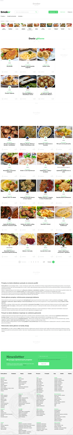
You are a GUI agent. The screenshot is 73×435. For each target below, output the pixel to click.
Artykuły (20, 16)
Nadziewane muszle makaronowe (25, 426)
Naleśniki (2, 384)
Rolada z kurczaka (57, 426)
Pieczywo (38, 373)
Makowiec (2, 401)
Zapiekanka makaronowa (23, 386)
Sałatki (61, 373)
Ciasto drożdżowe (4, 396)
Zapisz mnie (43, 363)
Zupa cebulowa (39, 392)
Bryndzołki (9, 66)
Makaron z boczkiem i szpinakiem (25, 431)
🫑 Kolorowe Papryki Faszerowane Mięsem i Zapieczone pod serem (46, 95)
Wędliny (70, 373)
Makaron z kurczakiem (23, 381)
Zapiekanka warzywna (41, 427)
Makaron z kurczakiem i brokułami (25, 423)
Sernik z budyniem (4, 395)
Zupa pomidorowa (40, 390)
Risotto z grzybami (22, 399)
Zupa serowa (39, 386)
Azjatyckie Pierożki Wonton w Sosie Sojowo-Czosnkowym (27, 199)
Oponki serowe (3, 412)
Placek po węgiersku (4, 425)
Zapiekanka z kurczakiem (41, 425)
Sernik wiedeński (22, 416)
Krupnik (20, 396)
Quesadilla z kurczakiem (58, 429)
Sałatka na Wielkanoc (58, 386)
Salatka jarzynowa (57, 384)
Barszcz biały (39, 384)
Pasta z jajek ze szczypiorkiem (24, 411)
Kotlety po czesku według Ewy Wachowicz (27, 225)
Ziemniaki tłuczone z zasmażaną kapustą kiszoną (9, 251)
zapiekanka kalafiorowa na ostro (63, 171)
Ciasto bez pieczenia (4, 403)
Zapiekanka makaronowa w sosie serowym (27, 425)
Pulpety (20, 380)
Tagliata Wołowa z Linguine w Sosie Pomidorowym (45, 198)
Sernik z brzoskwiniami (23, 415)
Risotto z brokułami (22, 400)
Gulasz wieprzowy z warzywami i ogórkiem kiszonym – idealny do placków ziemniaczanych (63, 253)
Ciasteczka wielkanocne (41, 399)
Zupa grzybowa (57, 397)
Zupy (55, 373)
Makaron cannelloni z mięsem (24, 433)
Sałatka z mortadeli (58, 388)
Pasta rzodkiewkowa (22, 414)
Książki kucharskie (11, 16)
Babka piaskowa (40, 403)
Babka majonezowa (40, 412)
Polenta (20, 405)
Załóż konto (62, 12)
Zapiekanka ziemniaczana (41, 426)
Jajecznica (2, 378)
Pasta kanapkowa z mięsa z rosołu (7, 388)
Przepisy (3, 16)
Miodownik (3, 405)
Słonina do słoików (57, 420)
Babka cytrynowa (40, 401)
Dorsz (20, 385)
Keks (55, 405)
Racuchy (2, 381)
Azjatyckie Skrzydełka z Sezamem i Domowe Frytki (9, 225)
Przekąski (47, 373)
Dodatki (30, 373)
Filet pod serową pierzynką (64, 143)
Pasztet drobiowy (40, 397)
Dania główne (9, 65)
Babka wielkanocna (40, 400)
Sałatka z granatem (58, 389)
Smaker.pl (2, 21)
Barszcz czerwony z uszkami (59, 395)
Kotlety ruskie (46, 66)
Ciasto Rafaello (3, 400)
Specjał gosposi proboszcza (63, 197)
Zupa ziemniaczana (40, 385)
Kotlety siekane (21, 384)
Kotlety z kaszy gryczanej (23, 397)
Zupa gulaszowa (40, 388)
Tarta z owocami (40, 410)
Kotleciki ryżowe (22, 404)
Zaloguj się (70, 12)
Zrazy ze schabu (22, 388)
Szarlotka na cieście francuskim (6, 414)
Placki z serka (3, 386)
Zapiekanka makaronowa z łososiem (45, 144)
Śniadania (13, 373)
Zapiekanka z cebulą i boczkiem (45, 171)
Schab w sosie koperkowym (27, 170)
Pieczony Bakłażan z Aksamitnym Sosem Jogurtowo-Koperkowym (27, 95)
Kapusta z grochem (58, 399)
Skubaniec (3, 407)
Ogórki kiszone (57, 412)
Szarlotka (2, 397)
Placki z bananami (4, 389)
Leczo (2, 423)
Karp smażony (57, 400)
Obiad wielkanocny (40, 396)
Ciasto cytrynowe (4, 404)
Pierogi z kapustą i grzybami (59, 401)
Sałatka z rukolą (57, 385)
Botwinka (20, 410)
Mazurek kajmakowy (40, 411)
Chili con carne (3, 429)
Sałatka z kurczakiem (58, 382)
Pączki (2, 410)
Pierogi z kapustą (9, 93)
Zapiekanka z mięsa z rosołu (42, 429)
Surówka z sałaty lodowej (59, 380)
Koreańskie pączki (4, 416)
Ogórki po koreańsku (58, 419)
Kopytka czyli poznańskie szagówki (27, 67)
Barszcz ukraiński (40, 382)
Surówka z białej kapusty (59, 390)
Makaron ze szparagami (23, 412)
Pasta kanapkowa (4, 382)
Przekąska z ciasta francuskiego (60, 427)
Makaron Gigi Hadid (22, 430)
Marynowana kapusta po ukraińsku (60, 414)
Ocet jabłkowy (57, 411)
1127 (44, 261)
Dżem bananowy (57, 418)
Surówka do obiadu (58, 378)
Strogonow (3, 426)
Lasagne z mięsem (40, 430)
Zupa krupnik (39, 381)
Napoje (21, 373)
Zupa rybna (56, 396)
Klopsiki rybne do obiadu (9, 197)
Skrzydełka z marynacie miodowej (9, 171)
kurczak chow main (45, 251)
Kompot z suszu (57, 403)
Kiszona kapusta (57, 410)
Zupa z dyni (39, 380)
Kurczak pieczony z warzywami (24, 403)
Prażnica (2, 390)
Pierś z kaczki (21, 378)
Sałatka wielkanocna (40, 405)
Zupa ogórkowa (39, 389)
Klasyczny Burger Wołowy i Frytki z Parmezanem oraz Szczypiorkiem (27, 145)
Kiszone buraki (57, 415)
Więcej (24, 364)
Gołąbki (20, 395)
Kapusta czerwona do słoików (59, 416)
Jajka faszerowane (40, 395)
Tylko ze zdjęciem (6, 44)
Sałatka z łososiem (58, 381)
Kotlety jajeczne (57, 423)
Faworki (2, 411)
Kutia (55, 404)
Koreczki (2, 415)
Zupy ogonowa (39, 378)
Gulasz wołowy (3, 427)
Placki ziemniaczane (22, 382)
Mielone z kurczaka (27, 251)
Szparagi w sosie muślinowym (63, 225)
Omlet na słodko (4, 380)
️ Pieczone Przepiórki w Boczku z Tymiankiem (9, 144)
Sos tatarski (39, 404)
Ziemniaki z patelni (45, 224)
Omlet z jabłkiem (4, 385)
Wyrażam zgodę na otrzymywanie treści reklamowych (49, 359)
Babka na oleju (3, 399)
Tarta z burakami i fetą (58, 425)
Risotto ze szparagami (23, 401)
